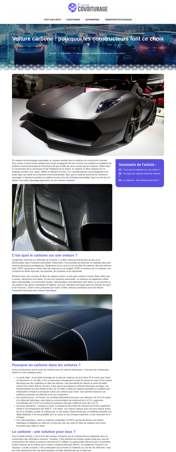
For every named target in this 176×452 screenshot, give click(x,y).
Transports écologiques (118, 19)
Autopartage (92, 19)
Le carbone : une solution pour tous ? (139, 180)
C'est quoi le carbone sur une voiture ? (139, 170)
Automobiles (65, 53)
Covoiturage (73, 19)
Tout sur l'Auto (52, 19)
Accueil (53, 53)
